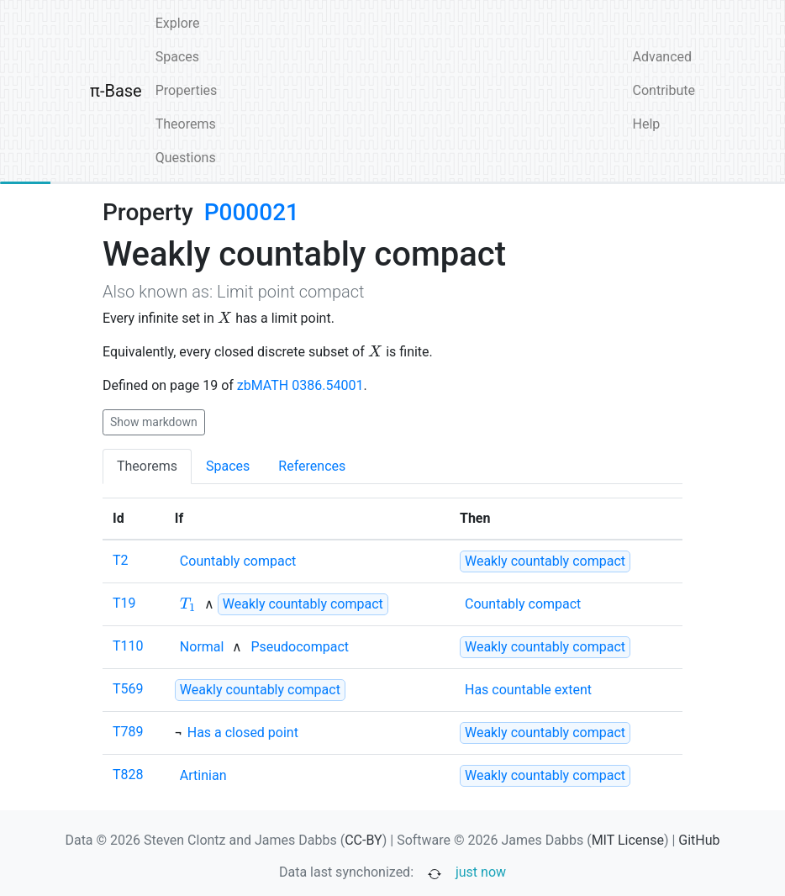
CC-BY (363, 840)
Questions (185, 158)
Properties (186, 90)
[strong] (545, 561)
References (311, 466)
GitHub (698, 840)
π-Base (116, 91)
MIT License (628, 840)
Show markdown (154, 422)
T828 (128, 775)
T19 (124, 603)
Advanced (663, 57)
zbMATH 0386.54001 (300, 385)
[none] (238, 561)
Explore (177, 23)
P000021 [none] (251, 212)
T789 (128, 732)
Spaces (177, 57)
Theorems (185, 124)
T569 (128, 689)
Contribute (664, 90)
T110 (128, 646)
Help (647, 124)
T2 (121, 560)
